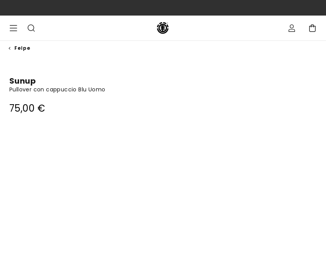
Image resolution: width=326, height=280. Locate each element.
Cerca (31, 28)
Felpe (22, 48)
